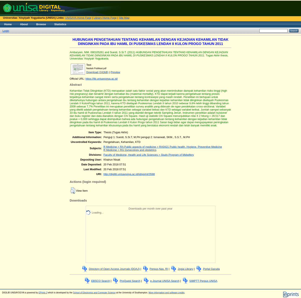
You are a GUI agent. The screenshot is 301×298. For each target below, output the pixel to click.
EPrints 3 (43, 292)
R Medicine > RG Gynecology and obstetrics (129, 150)
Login (6, 30)
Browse (41, 24)
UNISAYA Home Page (78, 17)
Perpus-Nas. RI (159, 268)
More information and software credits (167, 292)
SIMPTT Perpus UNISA (203, 280)
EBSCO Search (100, 280)
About (24, 24)
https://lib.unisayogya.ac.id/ (101, 78)
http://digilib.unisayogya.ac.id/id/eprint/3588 (129, 174)
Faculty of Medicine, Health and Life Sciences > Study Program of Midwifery (148, 154)
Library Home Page (105, 17)
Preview (115, 72)
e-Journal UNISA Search (164, 280)
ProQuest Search (130, 280)
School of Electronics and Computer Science (94, 292)
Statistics (60, 24)
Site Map (124, 17)
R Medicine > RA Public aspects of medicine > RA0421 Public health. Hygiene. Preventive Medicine (162, 146)
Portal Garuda (211, 268)
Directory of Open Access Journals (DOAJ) (114, 268)
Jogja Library (185, 268)
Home (8, 24)
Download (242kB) (97, 72)
